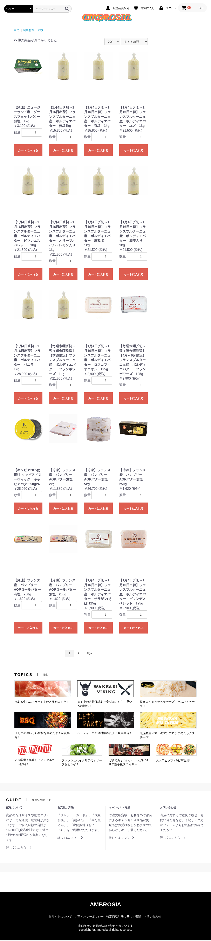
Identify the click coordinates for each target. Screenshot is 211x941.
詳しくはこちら (19, 848)
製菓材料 (30, 31)
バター (45, 31)
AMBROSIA (105, 905)
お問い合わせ (152, 917)
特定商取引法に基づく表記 (123, 917)
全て (17, 31)
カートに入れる (28, 151)
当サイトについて (60, 917)
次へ (90, 654)
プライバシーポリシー (89, 917)
